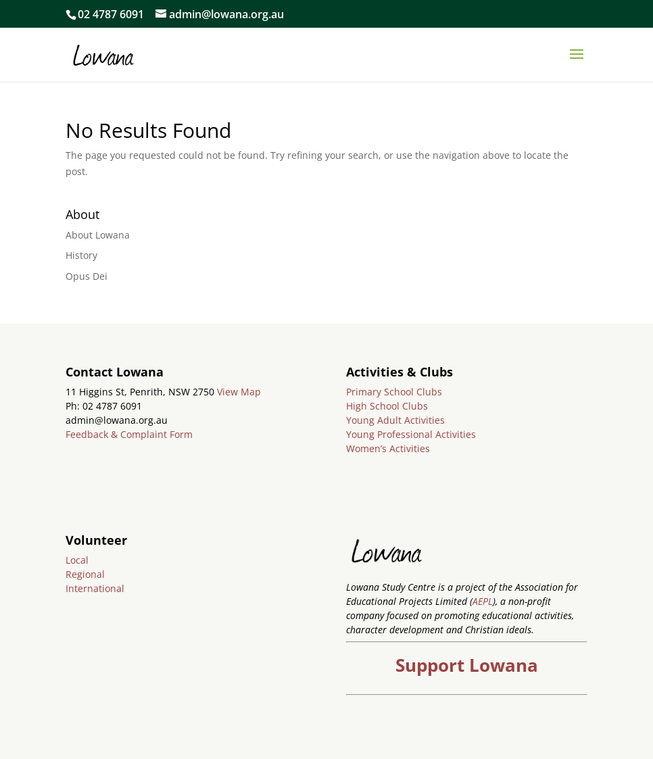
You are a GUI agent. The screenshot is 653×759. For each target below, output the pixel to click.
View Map (239, 391)
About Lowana (98, 234)
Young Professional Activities (411, 434)
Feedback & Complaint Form (129, 434)
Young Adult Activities (395, 420)
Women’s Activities (388, 448)
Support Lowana (466, 665)
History (81, 255)
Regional (85, 574)
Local (77, 560)
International (95, 588)
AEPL (483, 601)
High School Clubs (387, 405)
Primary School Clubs (394, 391)
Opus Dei (86, 276)
